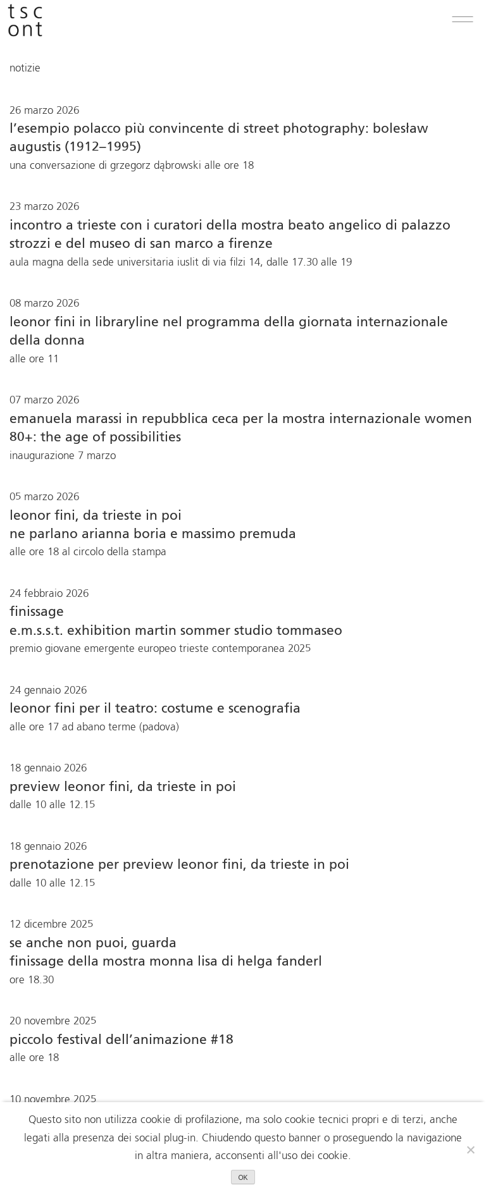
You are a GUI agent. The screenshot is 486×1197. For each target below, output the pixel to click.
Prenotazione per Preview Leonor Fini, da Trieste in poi (179, 865)
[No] (470, 1149)
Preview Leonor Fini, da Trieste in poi (122, 787)
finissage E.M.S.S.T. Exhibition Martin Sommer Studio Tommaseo (175, 621)
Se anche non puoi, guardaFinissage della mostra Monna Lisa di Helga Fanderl (165, 953)
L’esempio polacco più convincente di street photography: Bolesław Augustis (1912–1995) (218, 138)
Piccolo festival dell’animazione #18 (121, 1040)
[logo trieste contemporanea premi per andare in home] (25, 20)
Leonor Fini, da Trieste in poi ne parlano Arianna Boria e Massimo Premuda (152, 525)
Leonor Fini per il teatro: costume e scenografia (155, 709)
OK (242, 1177)
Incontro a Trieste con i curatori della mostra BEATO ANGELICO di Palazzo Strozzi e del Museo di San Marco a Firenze (230, 235)
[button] (462, 19)
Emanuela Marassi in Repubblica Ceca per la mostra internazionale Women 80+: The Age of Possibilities (240, 429)
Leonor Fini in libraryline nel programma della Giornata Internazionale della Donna (228, 332)
